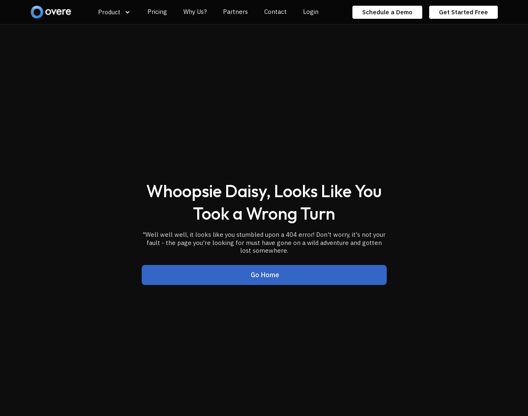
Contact (275, 12)
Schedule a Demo (387, 12)
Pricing (157, 12)
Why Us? (195, 12)
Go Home (265, 275)
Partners (235, 12)
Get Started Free (463, 12)
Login (311, 12)
